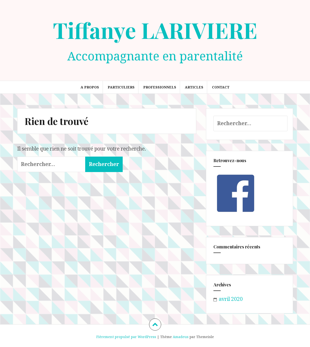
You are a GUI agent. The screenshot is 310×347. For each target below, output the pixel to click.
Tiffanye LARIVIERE (155, 29)
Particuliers (121, 87)
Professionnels (159, 87)
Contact (220, 87)
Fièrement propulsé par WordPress (126, 336)
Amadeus (181, 336)
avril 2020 (231, 299)
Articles (194, 87)
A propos (90, 87)
